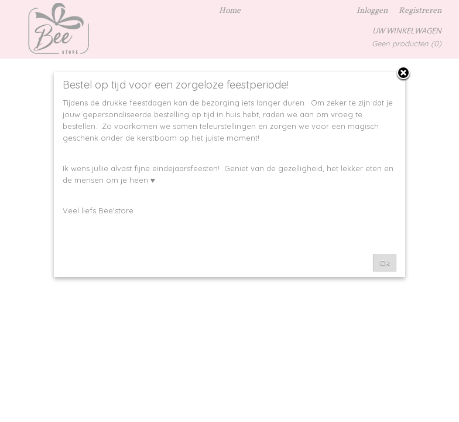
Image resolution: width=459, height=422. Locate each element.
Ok (384, 262)
